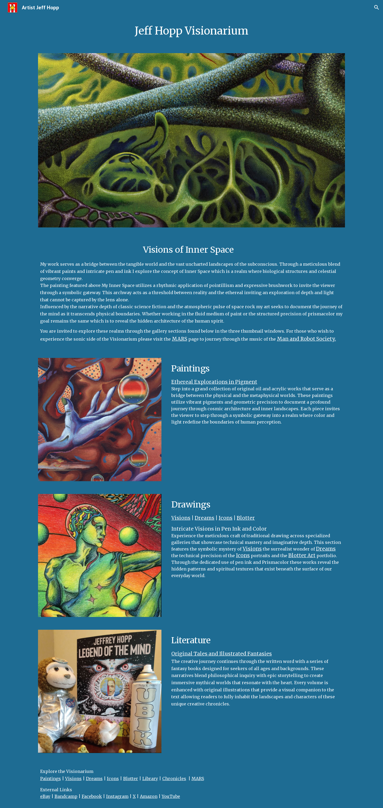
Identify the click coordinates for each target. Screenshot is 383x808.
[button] (376, 7)
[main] (191, 30)
